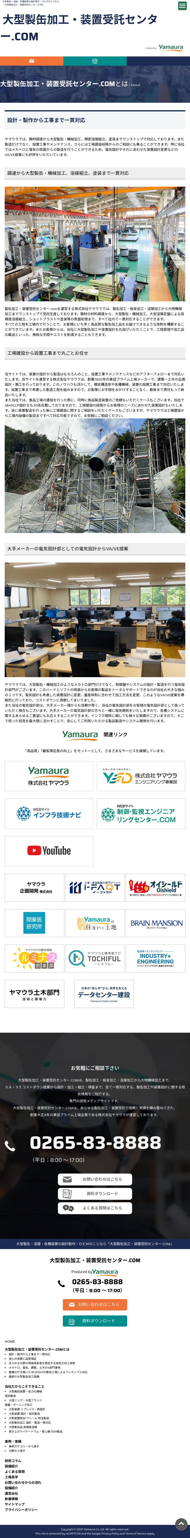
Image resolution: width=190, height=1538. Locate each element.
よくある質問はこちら (102, 1208)
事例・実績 (13, 1441)
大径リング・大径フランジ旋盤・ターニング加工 (23, 1402)
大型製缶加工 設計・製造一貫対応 (30, 1422)
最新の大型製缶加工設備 (24, 1376)
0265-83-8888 (95, 1142)
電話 (158, 61)
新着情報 (11, 1499)
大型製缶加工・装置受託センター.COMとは (37, 1349)
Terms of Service (135, 1533)
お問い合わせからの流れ (23, 1482)
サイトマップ (15, 1504)
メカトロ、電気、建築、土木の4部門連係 (34, 1367)
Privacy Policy (110, 1533)
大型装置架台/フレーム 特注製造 (29, 1418)
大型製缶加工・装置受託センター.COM (79, 28)
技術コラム (13, 1460)
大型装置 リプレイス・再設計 (27, 1409)
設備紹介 (11, 1466)
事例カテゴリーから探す (24, 1446)
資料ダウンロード (95, 61)
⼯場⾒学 (11, 1477)
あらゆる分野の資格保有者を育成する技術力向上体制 (42, 1363)
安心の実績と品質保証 (22, 1359)
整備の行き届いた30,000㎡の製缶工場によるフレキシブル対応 (48, 1372)
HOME (10, 1341)
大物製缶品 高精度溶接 (23, 1427)
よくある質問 (15, 1471)
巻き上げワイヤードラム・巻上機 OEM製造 (35, 1431)
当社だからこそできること (25, 1386)
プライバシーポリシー (21, 1509)
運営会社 (11, 1493)
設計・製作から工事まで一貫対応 (29, 1354)
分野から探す (17, 1451)
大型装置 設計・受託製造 (24, 1413)
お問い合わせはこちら (31, 61)
